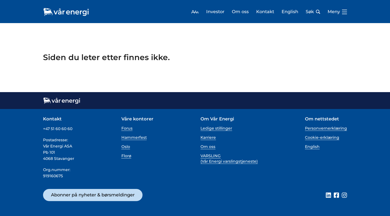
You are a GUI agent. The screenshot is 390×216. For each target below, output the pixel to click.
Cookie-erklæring (322, 137)
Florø (126, 155)
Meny (337, 11)
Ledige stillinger (216, 128)
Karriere (208, 137)
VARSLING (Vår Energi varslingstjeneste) (229, 158)
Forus (127, 128)
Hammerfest (134, 137)
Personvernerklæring (326, 128)
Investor (215, 11)
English (290, 11)
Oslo (125, 146)
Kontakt (265, 11)
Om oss (240, 11)
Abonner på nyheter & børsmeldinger (93, 195)
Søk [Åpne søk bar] (313, 11)
